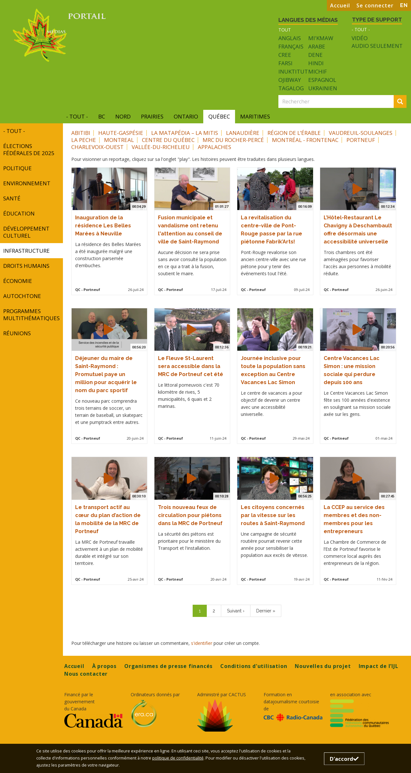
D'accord (344, 758)
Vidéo (360, 38)
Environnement (26, 183)
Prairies (152, 116)
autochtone (22, 296)
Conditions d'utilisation (253, 666)
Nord (123, 116)
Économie (17, 281)
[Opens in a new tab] (93, 721)
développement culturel (26, 232)
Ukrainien (322, 88)
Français (290, 46)
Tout (284, 30)
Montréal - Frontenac (305, 140)
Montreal (119, 140)
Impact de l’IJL (378, 666)
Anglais (289, 38)
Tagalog (291, 88)
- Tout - (361, 29)
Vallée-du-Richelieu (161, 147)
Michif (317, 71)
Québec (219, 116)
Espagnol (322, 79)
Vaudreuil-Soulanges (360, 132)
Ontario (186, 116)
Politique (17, 168)
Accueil (340, 5)
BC (101, 116)
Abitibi (80, 132)
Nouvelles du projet (323, 666)
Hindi (316, 63)
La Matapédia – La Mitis (184, 132)
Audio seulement (377, 45)
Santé (12, 198)
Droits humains (26, 265)
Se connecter (375, 5)
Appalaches (214, 147)
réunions (17, 333)
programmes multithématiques (31, 314)
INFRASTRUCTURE (26, 250)
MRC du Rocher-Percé (233, 140)
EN (404, 5)
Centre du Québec (168, 140)
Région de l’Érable (294, 132)
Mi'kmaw (320, 38)
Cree (284, 54)
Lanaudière (242, 132)
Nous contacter (86, 673)
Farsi (285, 63)
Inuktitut (293, 71)
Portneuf (360, 140)
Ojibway (289, 79)
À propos (104, 666)
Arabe (316, 46)
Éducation (19, 213)
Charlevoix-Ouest (97, 147)
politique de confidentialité (178, 758)
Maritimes (255, 116)
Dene (315, 54)
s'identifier (201, 643)
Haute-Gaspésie (120, 132)
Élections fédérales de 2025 (29, 149)
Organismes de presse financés (168, 666)
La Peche (83, 140)
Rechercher (402, 102)
